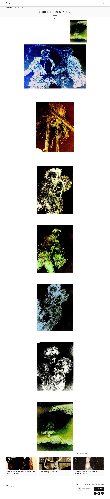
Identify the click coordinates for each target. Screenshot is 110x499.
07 (9, 460)
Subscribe (99, 489)
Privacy (8, 489)
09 (42, 460)
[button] (103, 3)
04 (76, 460)
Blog (11, 7)
